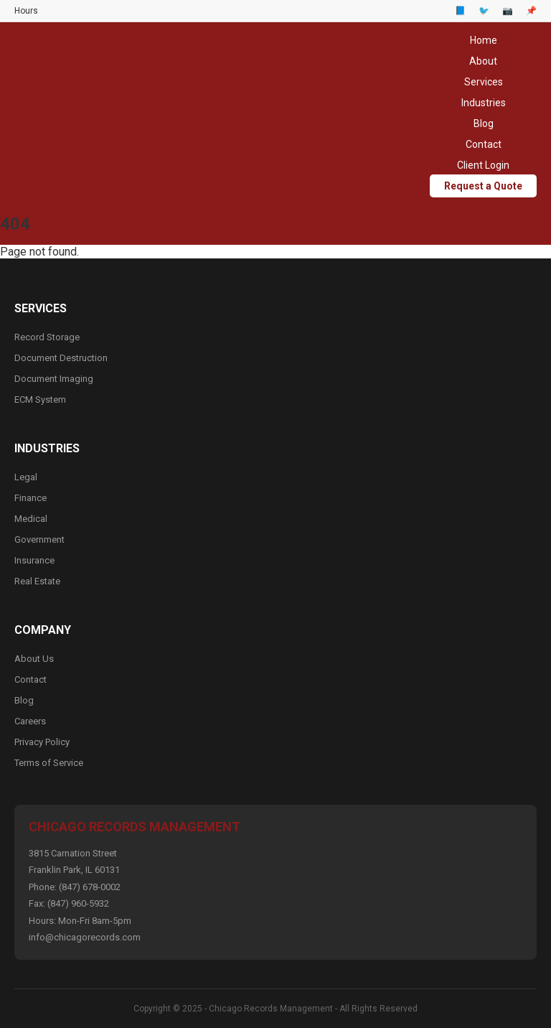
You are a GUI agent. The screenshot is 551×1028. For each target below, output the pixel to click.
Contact (483, 144)
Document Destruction (61, 357)
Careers (30, 721)
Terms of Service (48, 762)
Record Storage (47, 337)
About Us (34, 658)
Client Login (483, 165)
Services (483, 82)
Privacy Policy (42, 742)
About (483, 61)
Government (39, 539)
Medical (30, 518)
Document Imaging (53, 378)
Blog (484, 123)
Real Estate (37, 581)
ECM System (40, 399)
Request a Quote (483, 186)
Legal (25, 477)
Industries (483, 102)
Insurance (34, 560)
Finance (30, 497)
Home (483, 40)
